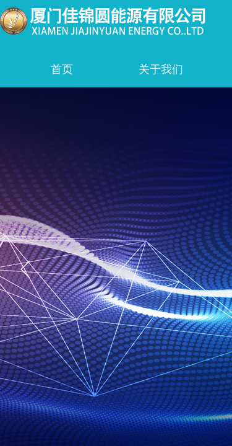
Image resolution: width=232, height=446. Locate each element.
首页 (62, 69)
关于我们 (161, 69)
